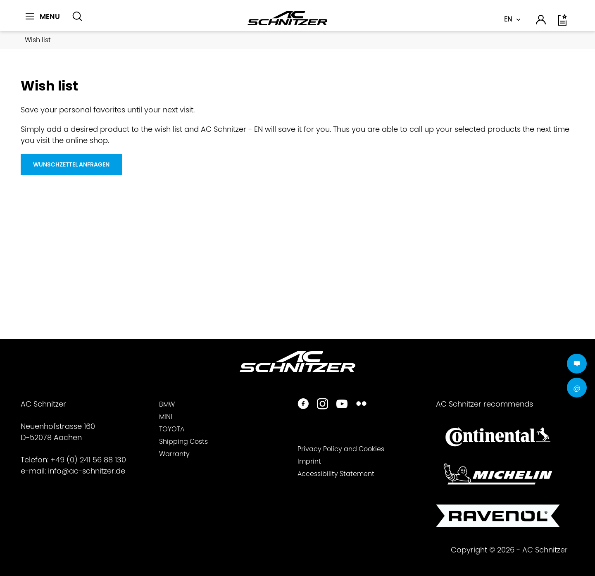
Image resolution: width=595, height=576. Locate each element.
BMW (167, 404)
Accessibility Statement (336, 473)
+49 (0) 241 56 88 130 (88, 460)
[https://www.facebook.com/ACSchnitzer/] (303, 404)
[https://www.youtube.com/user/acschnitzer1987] (341, 404)
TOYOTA (171, 429)
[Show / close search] (77, 16)
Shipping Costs (183, 441)
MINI (165, 416)
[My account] (541, 21)
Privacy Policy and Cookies (341, 449)
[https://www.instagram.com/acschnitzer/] (322, 404)
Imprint (309, 461)
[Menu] (43, 16)
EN (508, 19)
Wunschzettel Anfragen (71, 164)
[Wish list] (563, 23)
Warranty (174, 454)
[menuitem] (46, 21)
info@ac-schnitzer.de (86, 471)
